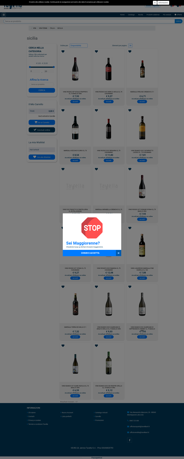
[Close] (118, 253)
